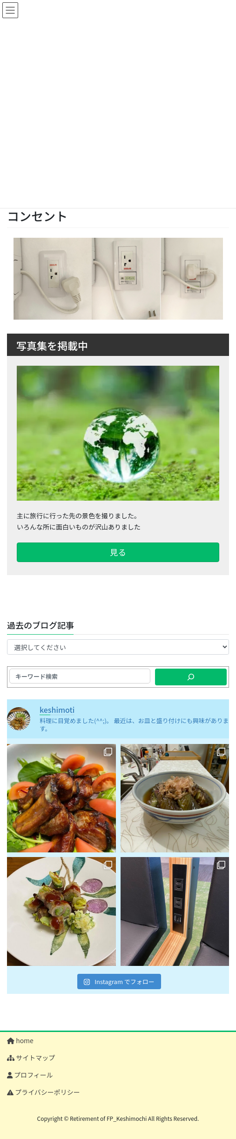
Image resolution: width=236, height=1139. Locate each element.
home (20, 1040)
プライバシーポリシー (43, 1092)
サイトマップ (31, 1057)
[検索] (191, 677)
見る (118, 552)
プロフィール (30, 1074)
